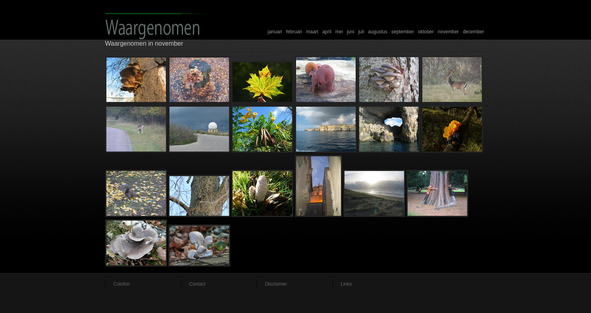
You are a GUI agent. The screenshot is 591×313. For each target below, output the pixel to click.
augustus (377, 32)
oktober (426, 32)
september (402, 32)
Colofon (122, 284)
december (473, 32)
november (448, 32)
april (326, 32)
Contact (197, 284)
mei (339, 32)
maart (312, 32)
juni (350, 32)
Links (346, 284)
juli (361, 32)
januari (275, 32)
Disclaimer (276, 284)
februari (294, 32)
